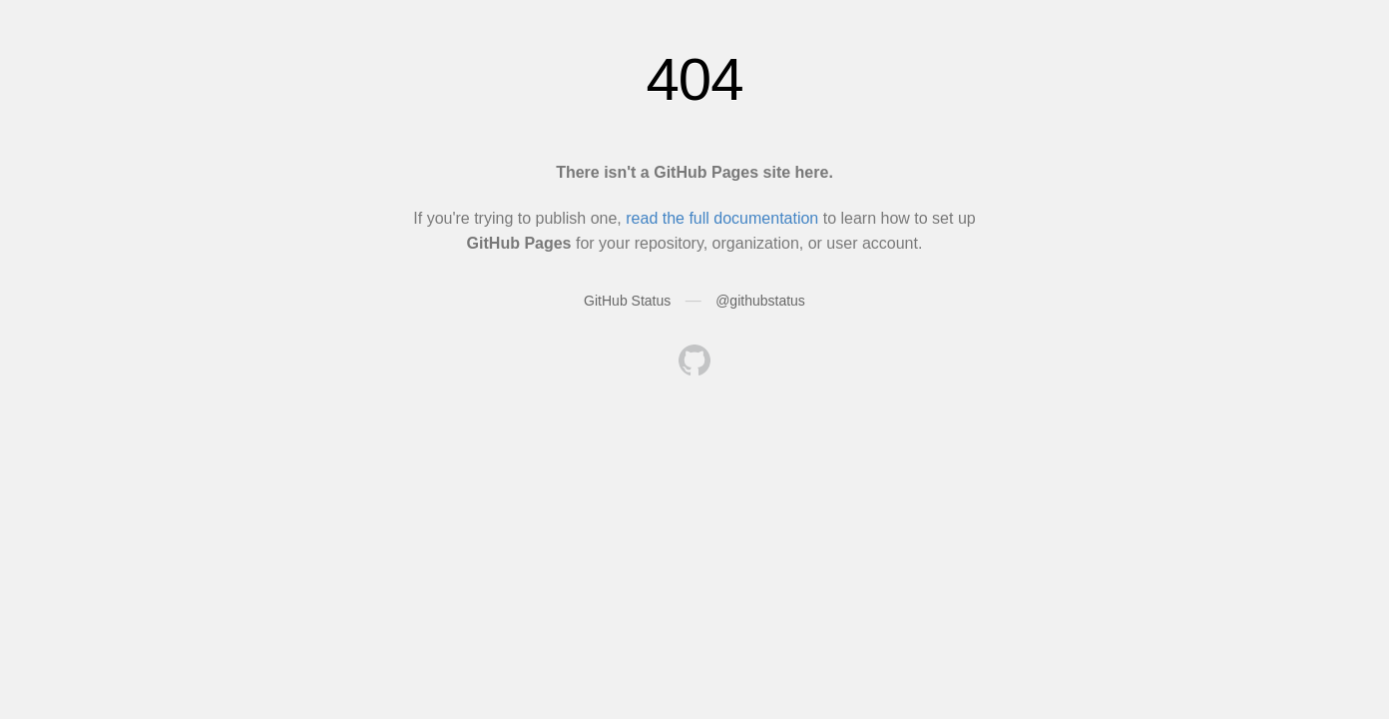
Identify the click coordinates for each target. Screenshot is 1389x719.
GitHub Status (627, 301)
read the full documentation (722, 218)
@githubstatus (760, 301)
